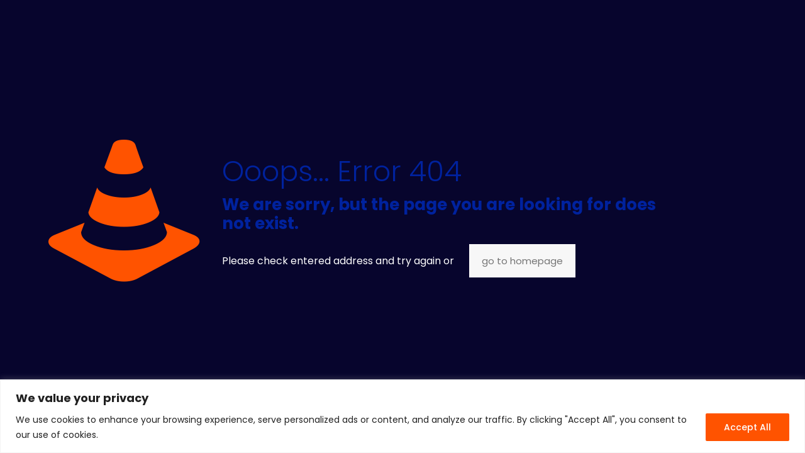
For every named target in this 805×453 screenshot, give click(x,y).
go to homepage (522, 260)
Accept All (747, 427)
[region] (402, 416)
